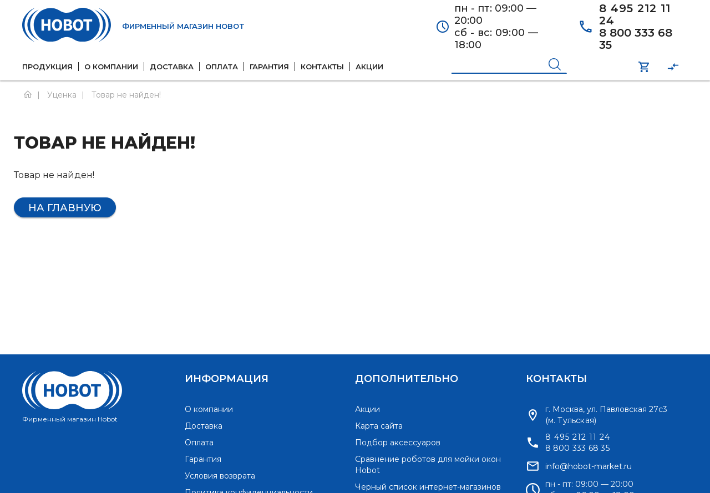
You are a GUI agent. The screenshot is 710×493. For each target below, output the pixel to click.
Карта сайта (379, 426)
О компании (209, 409)
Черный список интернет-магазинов (428, 487)
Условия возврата (220, 476)
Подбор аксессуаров (397, 443)
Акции (367, 409)
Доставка (203, 426)
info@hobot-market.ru (588, 466)
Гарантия (203, 459)
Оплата (199, 443)
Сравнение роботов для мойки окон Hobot (428, 464)
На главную (65, 208)
